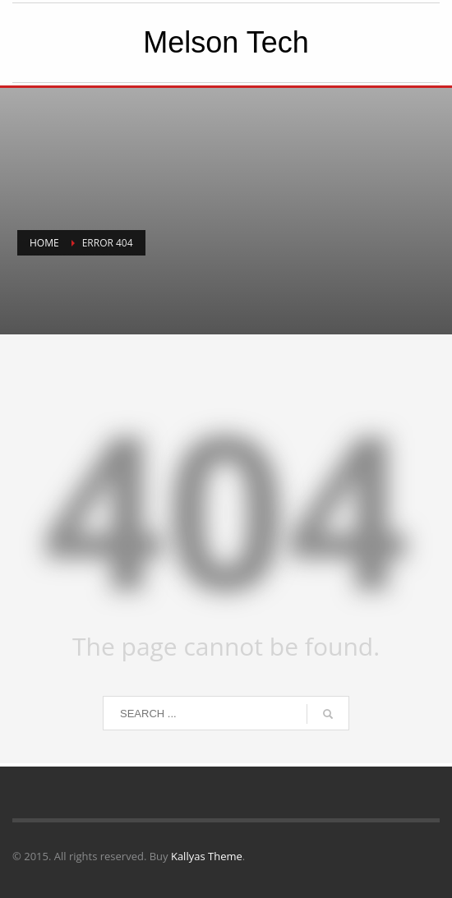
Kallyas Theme (206, 856)
